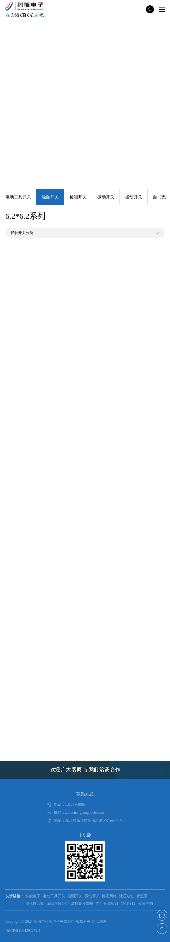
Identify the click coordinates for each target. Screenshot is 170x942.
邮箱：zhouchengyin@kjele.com (79, 813)
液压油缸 (126, 896)
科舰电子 (32, 896)
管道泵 (142, 896)
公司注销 (145, 904)
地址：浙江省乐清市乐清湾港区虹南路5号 (88, 821)
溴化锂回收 (34, 904)
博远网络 (109, 896)
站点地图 (99, 922)
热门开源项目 (107, 904)
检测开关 (78, 197)
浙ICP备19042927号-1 (22, 931)
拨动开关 (133, 197)
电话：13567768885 (70, 804)
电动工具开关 (18, 197)
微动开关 (105, 197)
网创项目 (128, 904)
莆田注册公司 (58, 904)
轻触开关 (50, 197)
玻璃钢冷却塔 (82, 904)
